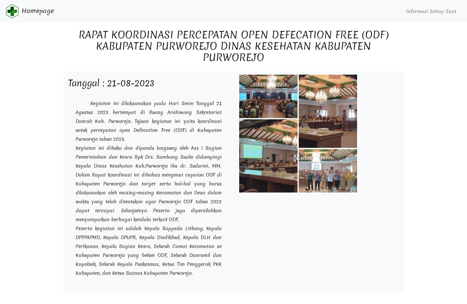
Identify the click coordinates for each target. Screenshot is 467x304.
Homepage (29, 11)
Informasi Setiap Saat (431, 11)
